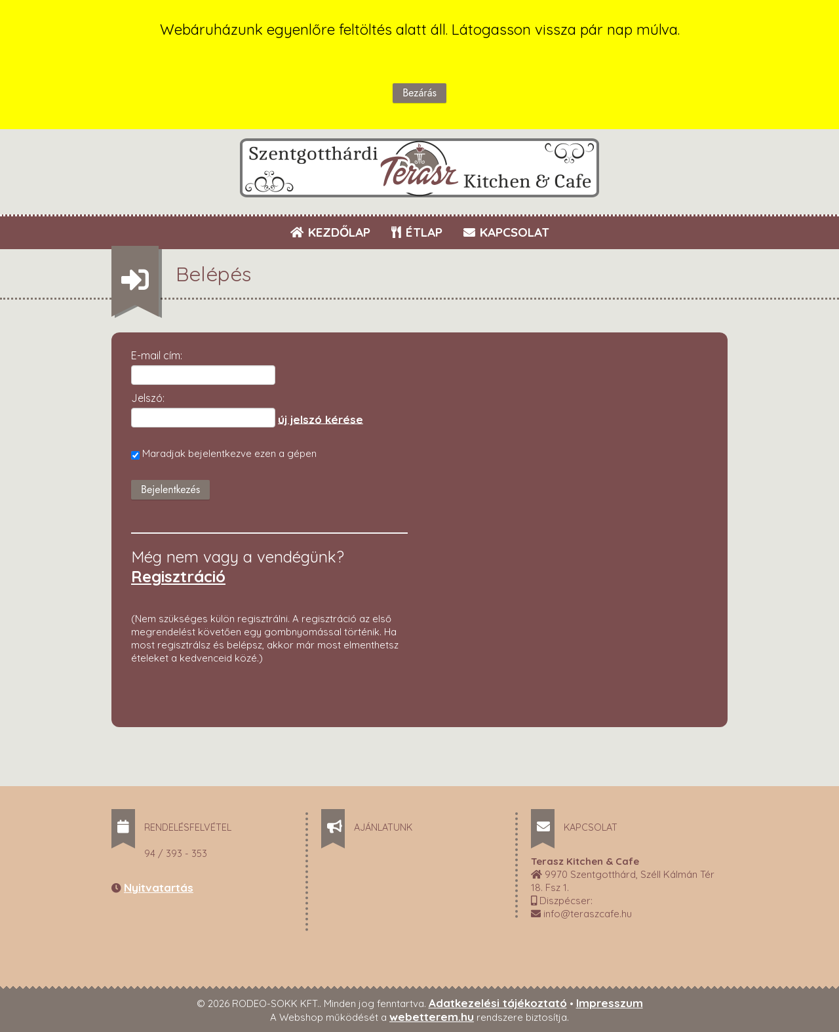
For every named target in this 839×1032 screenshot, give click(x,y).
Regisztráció (178, 576)
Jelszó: (148, 398)
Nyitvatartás (158, 887)
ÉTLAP (417, 232)
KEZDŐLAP (330, 232)
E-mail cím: (156, 355)
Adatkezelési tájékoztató (498, 1003)
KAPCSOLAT (506, 232)
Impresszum (609, 1003)
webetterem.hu (431, 1016)
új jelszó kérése (320, 419)
